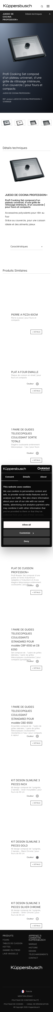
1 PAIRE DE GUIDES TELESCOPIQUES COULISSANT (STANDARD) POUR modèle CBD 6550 (22, 714)
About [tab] (43, 477)
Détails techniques (33, 14)
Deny (26, 541)
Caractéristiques (19, 246)
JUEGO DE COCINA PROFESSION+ (10, 17)
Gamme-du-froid (11, 950)
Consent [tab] (9, 477)
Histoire (33, 947)
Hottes (6, 947)
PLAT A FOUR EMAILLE (24, 372)
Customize (27, 533)
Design (32, 951)
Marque (33, 944)
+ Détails (36, 926)
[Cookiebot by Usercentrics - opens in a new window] (38, 469)
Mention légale (25, 996)
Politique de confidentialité (25, 1000)
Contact (33, 958)
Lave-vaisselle (10, 954)
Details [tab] (26, 477)
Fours (6, 940)
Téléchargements (38, 954)
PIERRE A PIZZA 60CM (24, 314)
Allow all (26, 524)
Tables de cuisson (12, 943)
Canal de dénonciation (37, 1004)
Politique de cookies (13, 1004)
